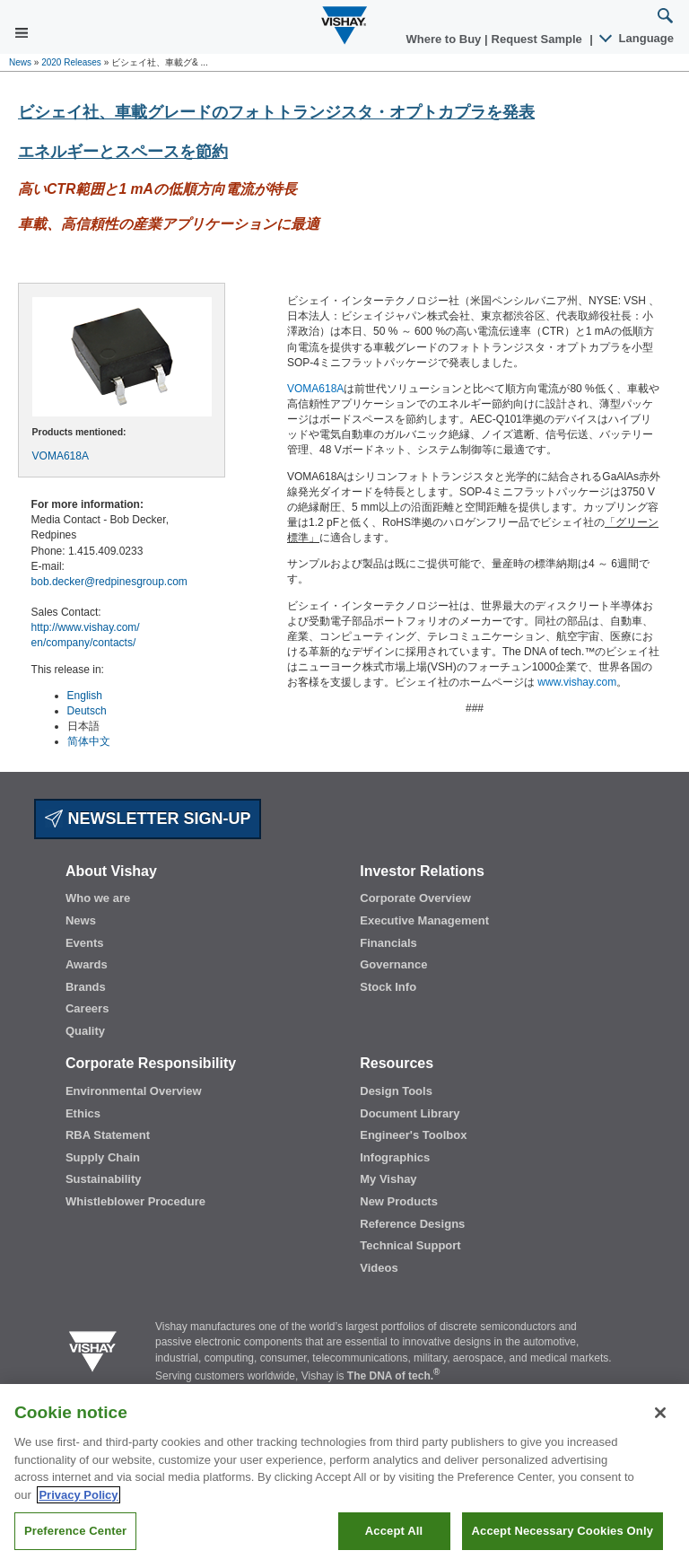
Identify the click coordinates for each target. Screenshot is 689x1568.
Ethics (82, 1113)
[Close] (660, 1412)
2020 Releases (71, 62)
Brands (85, 987)
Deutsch (87, 711)
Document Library (409, 1113)
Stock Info (388, 987)
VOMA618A (60, 456)
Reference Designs (412, 1224)
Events (84, 943)
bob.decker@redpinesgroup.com (109, 581)
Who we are (97, 898)
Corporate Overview (415, 898)
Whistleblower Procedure (135, 1201)
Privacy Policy (78, 1495)
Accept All (394, 1530)
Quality (85, 1031)
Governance (393, 964)
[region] (344, 1476)
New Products (399, 1201)
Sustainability (103, 1179)
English (84, 695)
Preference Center (75, 1530)
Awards (86, 964)
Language (637, 38)
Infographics (395, 1157)
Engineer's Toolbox (413, 1135)
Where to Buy (445, 39)
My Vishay (388, 1179)
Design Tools (396, 1091)
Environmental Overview (133, 1091)
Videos (378, 1268)
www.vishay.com (576, 682)
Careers (87, 1008)
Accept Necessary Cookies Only (562, 1530)
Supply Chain (102, 1157)
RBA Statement (107, 1135)
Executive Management (424, 920)
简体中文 (88, 741)
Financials (388, 943)
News (20, 62)
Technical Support (410, 1245)
